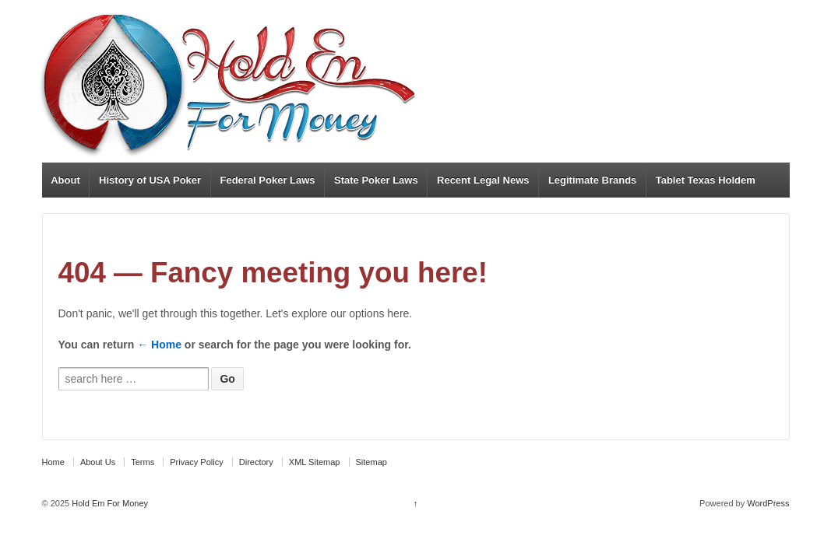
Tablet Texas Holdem (705, 180)
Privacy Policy (196, 462)
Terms (142, 462)
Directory (256, 462)
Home (53, 462)
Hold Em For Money (108, 503)
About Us (97, 462)
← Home (159, 344)
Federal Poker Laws (267, 180)
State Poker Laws (376, 180)
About (65, 180)
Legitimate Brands (592, 180)
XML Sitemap (314, 462)
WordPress (768, 503)
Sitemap (371, 462)
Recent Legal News (483, 180)
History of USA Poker (150, 180)
